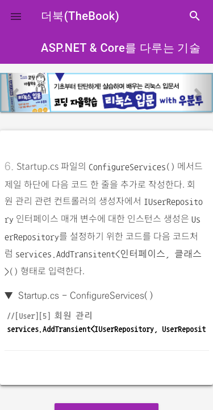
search (195, 16)
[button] (16, 16)
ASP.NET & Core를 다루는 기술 (121, 48)
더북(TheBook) (80, 16)
